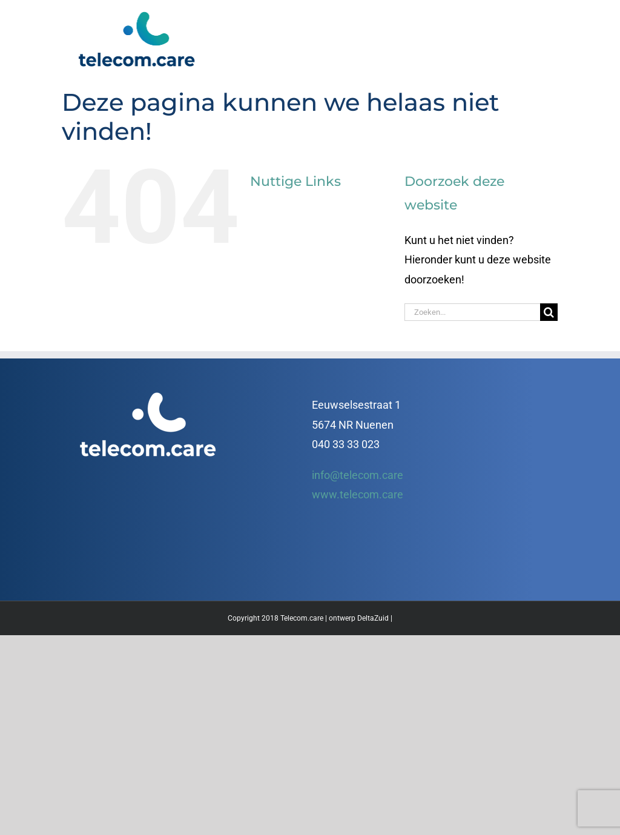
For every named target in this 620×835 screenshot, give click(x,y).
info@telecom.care (357, 475)
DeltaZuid (373, 618)
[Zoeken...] (472, 312)
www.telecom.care (357, 494)
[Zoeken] (549, 312)
